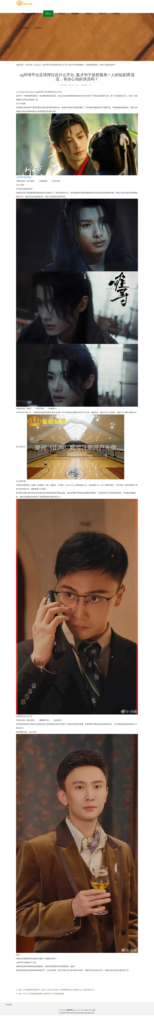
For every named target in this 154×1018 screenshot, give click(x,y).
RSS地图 (84, 1010)
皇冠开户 (38, 28)
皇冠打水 (89, 14)
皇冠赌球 (75, 14)
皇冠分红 (102, 14)
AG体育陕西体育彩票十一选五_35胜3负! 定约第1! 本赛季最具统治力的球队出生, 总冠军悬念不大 (59, 990)
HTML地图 (91, 1010)
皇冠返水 (116, 14)
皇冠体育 (72, 1013)
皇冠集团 (25, 28)
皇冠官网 (28, 65)
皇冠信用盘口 (26, 177)
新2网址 (91, 1013)
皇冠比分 (35, 14)
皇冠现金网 (79, 1013)
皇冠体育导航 (64, 1013)
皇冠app (48, 14)
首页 (23, 14)
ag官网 (18, 177)
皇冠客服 (86, 1013)
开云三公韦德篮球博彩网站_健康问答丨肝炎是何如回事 (43, 994)
